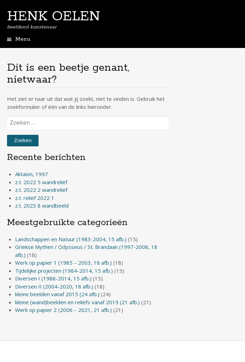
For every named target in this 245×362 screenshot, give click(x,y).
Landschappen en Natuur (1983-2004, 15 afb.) (71, 239)
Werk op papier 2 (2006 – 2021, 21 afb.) (63, 309)
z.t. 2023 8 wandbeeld (42, 205)
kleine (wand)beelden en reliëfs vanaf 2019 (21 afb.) (77, 302)
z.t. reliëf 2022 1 (34, 197)
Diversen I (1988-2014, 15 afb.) (53, 278)
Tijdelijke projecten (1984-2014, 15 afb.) (64, 270)
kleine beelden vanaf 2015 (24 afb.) (57, 294)
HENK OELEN (53, 16)
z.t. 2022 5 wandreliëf (41, 182)
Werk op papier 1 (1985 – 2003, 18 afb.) (63, 262)
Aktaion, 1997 (31, 173)
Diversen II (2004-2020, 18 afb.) (54, 286)
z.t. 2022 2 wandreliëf (41, 189)
